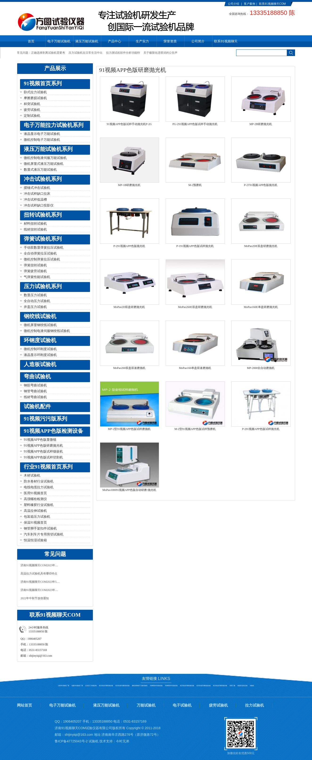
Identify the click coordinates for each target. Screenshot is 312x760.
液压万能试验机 (106, 705)
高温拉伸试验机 (35, 511)
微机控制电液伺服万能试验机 (45, 158)
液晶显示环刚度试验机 (40, 355)
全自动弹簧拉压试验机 (40, 253)
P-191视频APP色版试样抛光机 (195, 246)
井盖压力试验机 (35, 307)
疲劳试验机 (32, 110)
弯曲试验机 (37, 377)
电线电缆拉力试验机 (38, 487)
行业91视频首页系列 (48, 467)
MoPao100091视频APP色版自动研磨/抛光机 (129, 490)
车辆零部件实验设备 (156, 685)
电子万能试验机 (62, 705)
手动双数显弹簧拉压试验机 (43, 247)
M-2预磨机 (195, 185)
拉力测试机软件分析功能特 (123, 52)
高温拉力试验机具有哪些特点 (39, 573)
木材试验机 (32, 475)
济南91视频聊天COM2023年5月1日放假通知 (41, 581)
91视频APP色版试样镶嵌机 (43, 451)
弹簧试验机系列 (43, 239)
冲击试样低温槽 (35, 199)
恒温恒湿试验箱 (35, 540)
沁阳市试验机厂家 (63, 685)
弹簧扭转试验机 (35, 265)
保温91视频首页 (35, 522)
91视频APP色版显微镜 (40, 439)
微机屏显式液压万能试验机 (43, 164)
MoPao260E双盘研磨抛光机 (195, 307)
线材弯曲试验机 (35, 397)
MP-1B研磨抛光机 (129, 185)
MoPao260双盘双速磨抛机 (129, 368)
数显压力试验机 (35, 295)
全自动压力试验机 (37, 301)
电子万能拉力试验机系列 (53, 125)
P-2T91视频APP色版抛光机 (260, 185)
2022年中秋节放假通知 (35, 598)
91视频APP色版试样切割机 (43, 457)
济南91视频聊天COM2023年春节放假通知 (41, 590)
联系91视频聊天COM (272, 3)
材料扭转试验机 (35, 223)
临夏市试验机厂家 (77, 685)
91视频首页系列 (43, 83)
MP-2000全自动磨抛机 (261, 368)
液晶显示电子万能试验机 (42, 134)
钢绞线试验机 (40, 316)
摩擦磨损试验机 (35, 98)
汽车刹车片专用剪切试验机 (43, 534)
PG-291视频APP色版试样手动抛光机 (195, 124)
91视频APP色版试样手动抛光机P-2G (129, 124)
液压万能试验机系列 (48, 149)
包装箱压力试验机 (37, 516)
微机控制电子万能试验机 (42, 139)
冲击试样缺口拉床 (37, 193)
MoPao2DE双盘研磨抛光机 (260, 246)
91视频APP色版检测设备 (53, 431)
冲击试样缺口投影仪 (38, 205)
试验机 (252, 685)
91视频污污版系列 (45, 419)
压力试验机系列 (43, 286)
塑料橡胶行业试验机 (38, 505)
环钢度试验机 (40, 340)
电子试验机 (182, 705)
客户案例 (249, 3)
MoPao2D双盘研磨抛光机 (129, 307)
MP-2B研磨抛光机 (261, 124)
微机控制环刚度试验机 (40, 349)
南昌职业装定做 (242, 685)
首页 (31, 41)
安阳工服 (232, 685)
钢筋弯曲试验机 (35, 385)
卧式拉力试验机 (35, 92)
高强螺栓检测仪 (35, 499)
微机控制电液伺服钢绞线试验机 (47, 331)
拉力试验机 (254, 705)
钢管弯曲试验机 (35, 391)
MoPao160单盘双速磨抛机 (195, 368)
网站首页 (24, 705)
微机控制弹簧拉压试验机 (42, 259)
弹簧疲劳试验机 (35, 271)
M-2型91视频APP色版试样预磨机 (195, 429)
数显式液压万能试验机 (40, 169)
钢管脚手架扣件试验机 (40, 528)
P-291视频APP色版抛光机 (129, 246)
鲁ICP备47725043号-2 (71, 741)
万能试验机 (146, 705)
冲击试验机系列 (43, 179)
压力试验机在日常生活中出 (86, 52)
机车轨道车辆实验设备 (106, 685)
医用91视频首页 (35, 493)
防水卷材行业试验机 (38, 481)
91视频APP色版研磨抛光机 (43, 445)
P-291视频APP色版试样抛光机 (260, 429)
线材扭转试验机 (35, 229)
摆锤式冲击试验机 (37, 188)
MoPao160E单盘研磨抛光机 (261, 307)
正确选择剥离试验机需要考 (48, 52)
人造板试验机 (40, 364)
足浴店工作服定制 (91, 685)
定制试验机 (32, 115)
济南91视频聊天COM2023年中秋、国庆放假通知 (41, 565)
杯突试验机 (32, 104)
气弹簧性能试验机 (37, 277)
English (232, 7)
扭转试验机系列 (43, 215)
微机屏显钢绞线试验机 (40, 325)
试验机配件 (37, 406)
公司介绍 (233, 3)
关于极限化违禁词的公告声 (160, 52)
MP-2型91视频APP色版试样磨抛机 (129, 429)
